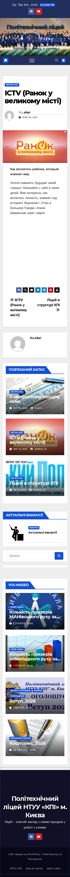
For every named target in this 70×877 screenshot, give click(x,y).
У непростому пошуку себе (35, 399)
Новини (38, 691)
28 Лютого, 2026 (24, 750)
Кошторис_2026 (27, 743)
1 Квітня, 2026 (22, 707)
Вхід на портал (34, 868)
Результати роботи (20, 738)
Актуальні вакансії (42, 532)
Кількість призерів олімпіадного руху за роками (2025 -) (33, 658)
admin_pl (38, 449)
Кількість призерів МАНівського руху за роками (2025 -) (32, 616)
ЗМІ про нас (12, 85)
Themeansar (34, 859)
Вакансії (33, 528)
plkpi (27, 112)
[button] (56, 60)
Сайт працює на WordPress (24, 854)
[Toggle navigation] (32, 60)
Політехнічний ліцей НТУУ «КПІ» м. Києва (35, 807)
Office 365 (16, 868)
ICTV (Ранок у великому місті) (33, 97)
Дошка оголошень (20, 691)
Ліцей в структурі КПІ (48, 305)
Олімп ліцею (17, 607)
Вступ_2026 (22, 701)
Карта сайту (53, 868)
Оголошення (17, 696)
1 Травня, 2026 (23, 623)
